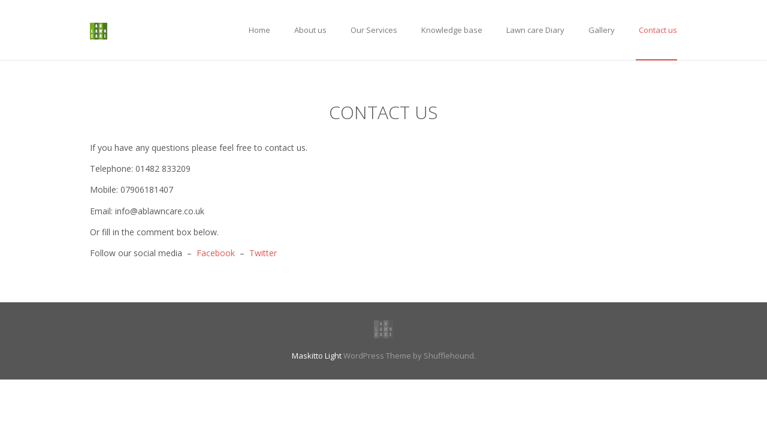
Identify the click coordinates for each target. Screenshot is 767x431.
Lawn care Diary (535, 30)
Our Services (374, 30)
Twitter (263, 253)
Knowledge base (451, 30)
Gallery (601, 30)
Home (259, 30)
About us (310, 30)
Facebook (216, 253)
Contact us (658, 30)
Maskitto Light (317, 355)
